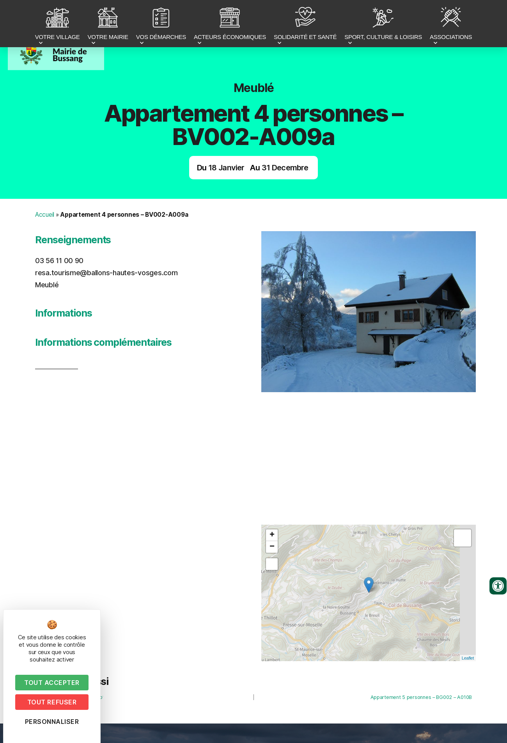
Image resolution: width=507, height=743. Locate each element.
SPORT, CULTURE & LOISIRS (383, 24)
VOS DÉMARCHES (161, 24)
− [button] (272, 547)
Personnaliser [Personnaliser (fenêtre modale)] (52, 721)
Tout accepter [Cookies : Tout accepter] (52, 682)
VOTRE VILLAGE (57, 24)
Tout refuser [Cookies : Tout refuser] (51, 702)
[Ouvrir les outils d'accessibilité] (498, 585)
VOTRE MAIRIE (108, 24)
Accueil (44, 214)
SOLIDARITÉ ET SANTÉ (305, 24)
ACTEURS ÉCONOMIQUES (230, 24)
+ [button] (272, 535)
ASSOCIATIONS (451, 24)
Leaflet (468, 658)
